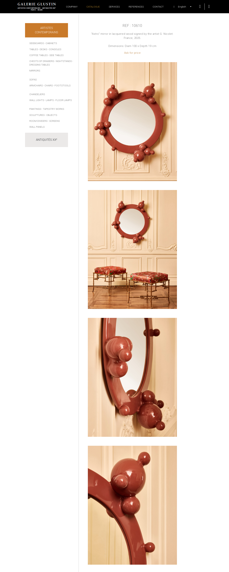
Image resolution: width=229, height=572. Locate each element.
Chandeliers (37, 94)
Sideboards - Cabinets (43, 43)
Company (72, 6)
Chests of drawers (41, 61)
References (136, 6)
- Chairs (48, 85)
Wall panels (37, 126)
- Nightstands (63, 61)
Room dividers (38, 120)
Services (114, 6)
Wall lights (36, 100)
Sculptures (37, 115)
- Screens (54, 120)
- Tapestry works (53, 108)
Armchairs (36, 85)
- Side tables (56, 55)
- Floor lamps (63, 100)
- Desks (42, 49)
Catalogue (93, 6)
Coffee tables (38, 55)
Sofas (33, 79)
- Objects (51, 115)
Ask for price (132, 52)
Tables (33, 49)
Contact (158, 6)
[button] (180, 6)
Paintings (35, 108)
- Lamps (49, 100)
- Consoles (54, 49)
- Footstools (61, 85)
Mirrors (34, 70)
